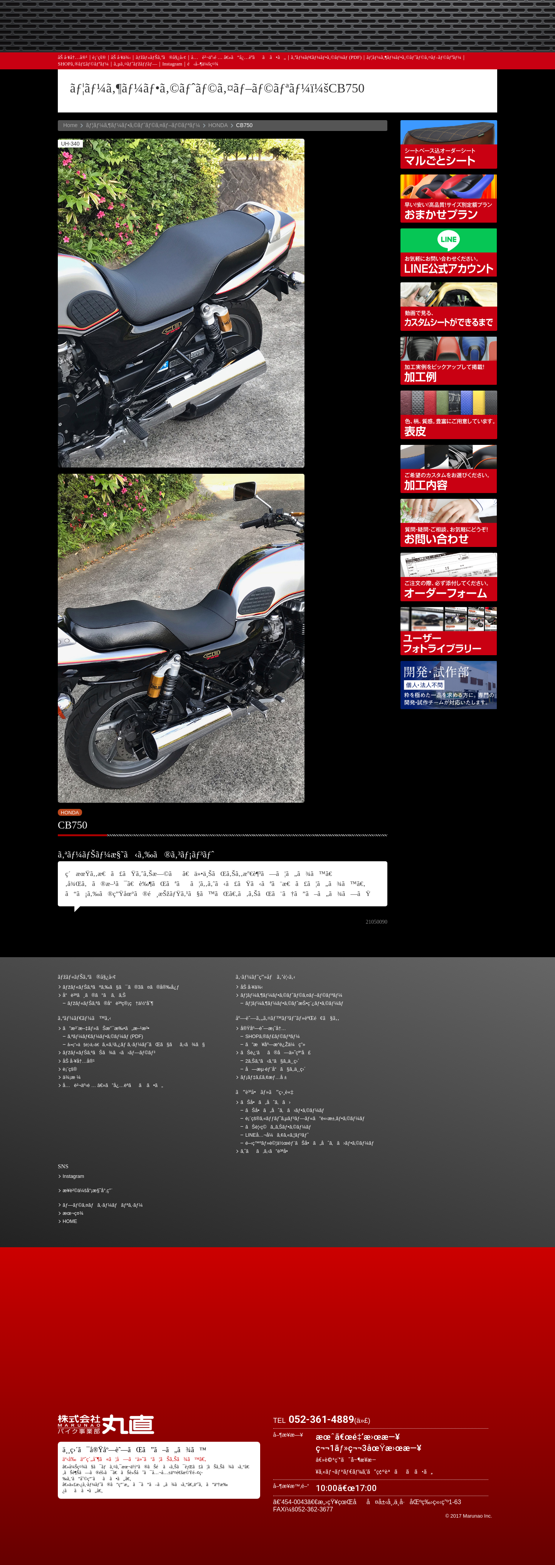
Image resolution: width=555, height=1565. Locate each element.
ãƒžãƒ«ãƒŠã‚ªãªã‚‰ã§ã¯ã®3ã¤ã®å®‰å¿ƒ (121, 987)
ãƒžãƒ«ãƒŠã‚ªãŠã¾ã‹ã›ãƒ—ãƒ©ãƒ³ (448, 198)
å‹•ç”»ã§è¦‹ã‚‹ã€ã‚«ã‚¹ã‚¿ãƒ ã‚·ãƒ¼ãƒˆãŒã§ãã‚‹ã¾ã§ (448, 306)
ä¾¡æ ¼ (375, 16)
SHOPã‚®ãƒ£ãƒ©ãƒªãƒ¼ (83, 65)
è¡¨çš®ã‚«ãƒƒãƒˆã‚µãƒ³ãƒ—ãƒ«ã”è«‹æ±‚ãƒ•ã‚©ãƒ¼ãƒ (305, 1118)
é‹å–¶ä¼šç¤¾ (203, 65)
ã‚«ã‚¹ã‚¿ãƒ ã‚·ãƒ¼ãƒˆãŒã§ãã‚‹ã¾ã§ (136, 1044)
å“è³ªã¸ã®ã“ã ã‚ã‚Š (94, 995)
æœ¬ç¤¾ (73, 1213)
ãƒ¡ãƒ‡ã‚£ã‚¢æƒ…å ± (294, 39)
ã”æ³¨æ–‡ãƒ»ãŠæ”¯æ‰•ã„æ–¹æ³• (213, 16)
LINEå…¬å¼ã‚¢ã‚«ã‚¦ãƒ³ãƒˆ (448, 252)
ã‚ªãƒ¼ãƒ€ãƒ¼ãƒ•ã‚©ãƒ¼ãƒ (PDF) (326, 59)
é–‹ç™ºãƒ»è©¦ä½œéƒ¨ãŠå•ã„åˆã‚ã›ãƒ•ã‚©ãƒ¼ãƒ (448, 685)
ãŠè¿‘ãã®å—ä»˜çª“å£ (456, 16)
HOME (70, 1221)
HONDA (218, 125)
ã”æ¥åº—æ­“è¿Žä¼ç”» (275, 1044)
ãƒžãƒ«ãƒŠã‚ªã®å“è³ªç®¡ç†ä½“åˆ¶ (110, 1003)
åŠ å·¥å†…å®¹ (72, 59)
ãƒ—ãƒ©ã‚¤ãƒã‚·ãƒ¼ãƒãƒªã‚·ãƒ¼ (103, 1205)
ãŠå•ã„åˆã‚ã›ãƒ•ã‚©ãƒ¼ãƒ (285, 1110)
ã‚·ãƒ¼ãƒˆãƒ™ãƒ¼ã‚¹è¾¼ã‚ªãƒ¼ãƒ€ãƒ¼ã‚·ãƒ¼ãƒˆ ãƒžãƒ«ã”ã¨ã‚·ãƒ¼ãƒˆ (448, 144)
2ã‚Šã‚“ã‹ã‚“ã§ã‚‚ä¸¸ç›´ (272, 1061)
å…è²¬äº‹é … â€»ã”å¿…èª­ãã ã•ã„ (238, 59)
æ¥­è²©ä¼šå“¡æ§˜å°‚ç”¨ (88, 1190)
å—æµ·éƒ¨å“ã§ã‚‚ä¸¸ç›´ (275, 1069)
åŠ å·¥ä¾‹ (121, 59)
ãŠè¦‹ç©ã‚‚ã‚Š (294, 16)
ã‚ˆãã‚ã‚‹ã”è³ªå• (213, 39)
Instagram (172, 65)
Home (70, 125)
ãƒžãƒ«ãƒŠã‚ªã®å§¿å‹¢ (161, 59)
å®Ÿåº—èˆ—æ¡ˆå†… (375, 39)
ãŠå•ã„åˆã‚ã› (456, 39)
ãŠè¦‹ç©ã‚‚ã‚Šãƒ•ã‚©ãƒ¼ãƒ (279, 1127)
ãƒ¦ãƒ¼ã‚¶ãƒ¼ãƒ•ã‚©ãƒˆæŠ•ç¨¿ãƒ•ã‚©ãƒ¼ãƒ (295, 1003)
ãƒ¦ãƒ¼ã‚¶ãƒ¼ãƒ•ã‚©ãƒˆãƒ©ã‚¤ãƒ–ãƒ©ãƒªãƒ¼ (414, 59)
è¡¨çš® (99, 59)
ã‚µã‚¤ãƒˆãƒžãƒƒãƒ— (135, 65)
